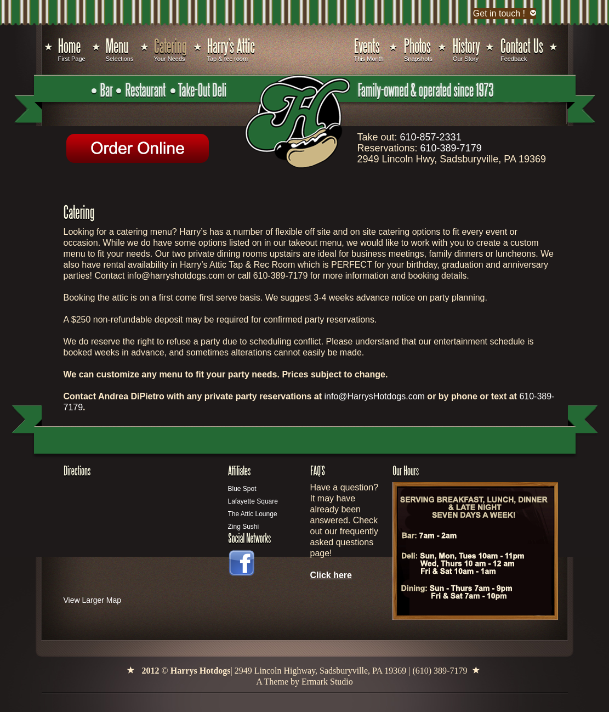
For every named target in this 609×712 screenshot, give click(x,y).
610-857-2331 (431, 137)
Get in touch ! (499, 13)
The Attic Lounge (252, 514)
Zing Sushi (243, 526)
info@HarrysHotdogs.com (374, 396)
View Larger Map (93, 600)
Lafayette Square (253, 501)
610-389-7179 (451, 148)
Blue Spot (242, 489)
